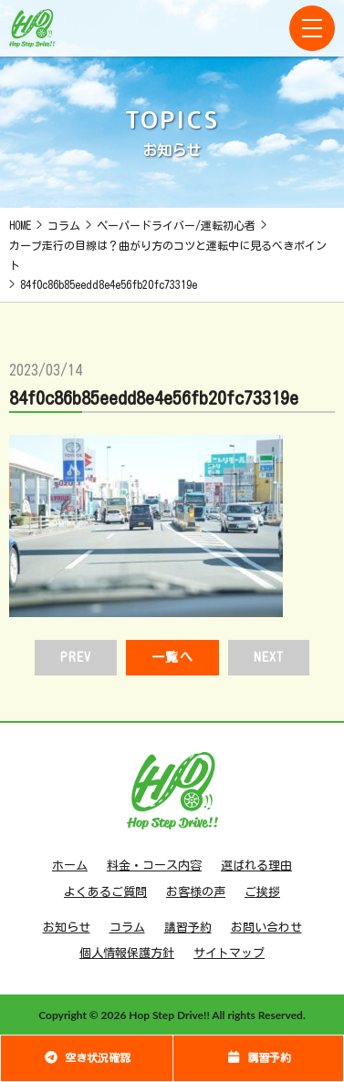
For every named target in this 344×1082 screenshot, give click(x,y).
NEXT (269, 657)
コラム (127, 927)
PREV (75, 657)
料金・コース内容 (154, 865)
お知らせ (66, 927)
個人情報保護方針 (126, 953)
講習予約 (188, 927)
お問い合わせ (266, 927)
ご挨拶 (262, 892)
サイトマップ (229, 953)
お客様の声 (195, 892)
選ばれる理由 (256, 865)
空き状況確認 (86, 1057)
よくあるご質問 (105, 892)
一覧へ (172, 657)
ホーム (70, 865)
